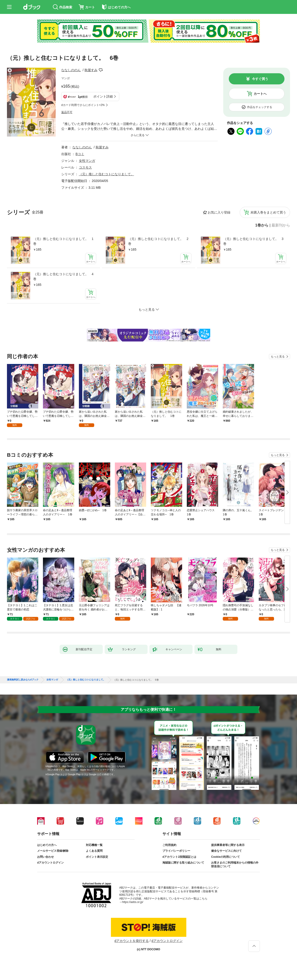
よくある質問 (94, 850)
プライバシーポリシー (176, 850)
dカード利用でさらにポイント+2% (83, 105)
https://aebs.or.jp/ (132, 902)
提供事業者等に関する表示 (228, 845)
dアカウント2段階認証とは (179, 856)
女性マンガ (87, 161)
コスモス (85, 167)
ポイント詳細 (103, 96)
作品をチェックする (259, 107)
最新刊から (280, 225)
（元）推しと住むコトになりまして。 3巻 (253, 241)
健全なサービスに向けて (226, 850)
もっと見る (278, 356)
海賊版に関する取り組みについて (183, 862)
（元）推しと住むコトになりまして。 (106, 174)
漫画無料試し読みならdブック (23, 680)
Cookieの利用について (225, 856)
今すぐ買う (260, 79)
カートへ (260, 94)
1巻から (261, 225)
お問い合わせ (45, 856)
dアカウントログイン (50, 862)
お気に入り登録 (219, 212)
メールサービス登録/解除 (52, 850)
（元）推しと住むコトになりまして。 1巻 (63, 241)
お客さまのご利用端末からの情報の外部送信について (234, 864)
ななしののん (71, 70)
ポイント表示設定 (97, 856)
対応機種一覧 (94, 845)
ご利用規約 (169, 845)
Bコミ (80, 154)
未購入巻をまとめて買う (268, 212)
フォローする (100, 70)
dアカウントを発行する (131, 941)
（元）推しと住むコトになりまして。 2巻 (158, 241)
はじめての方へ (47, 845)
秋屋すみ (90, 70)
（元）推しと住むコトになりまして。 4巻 (63, 276)
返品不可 (66, 112)
